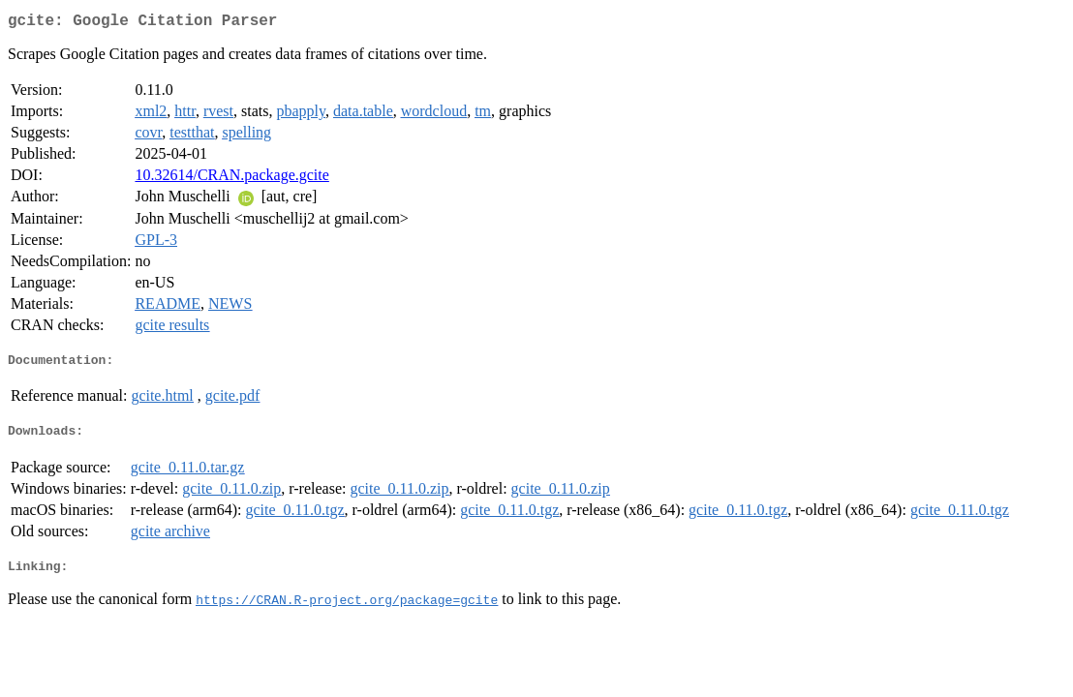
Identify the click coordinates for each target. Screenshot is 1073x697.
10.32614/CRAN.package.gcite (231, 178)
